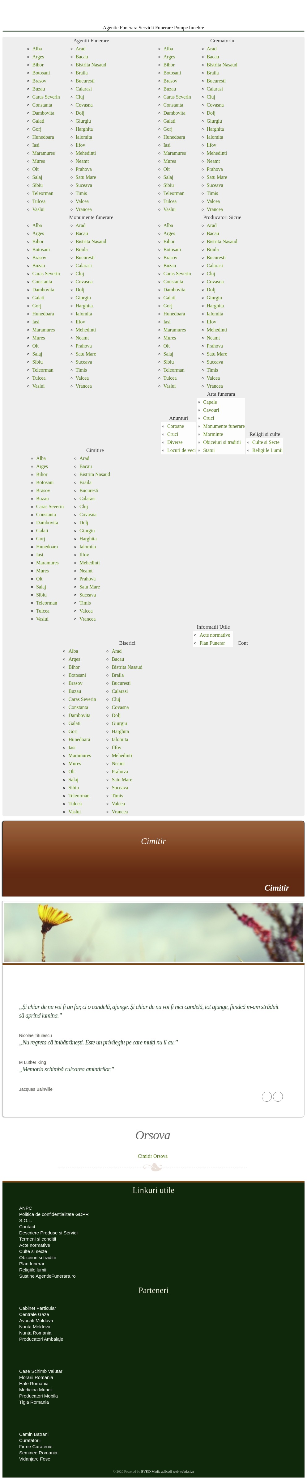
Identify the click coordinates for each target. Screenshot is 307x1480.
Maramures (43, 153)
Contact (27, 1226)
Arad (81, 48)
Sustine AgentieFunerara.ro (47, 1276)
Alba (37, 48)
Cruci (172, 434)
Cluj (80, 96)
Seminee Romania (38, 1452)
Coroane (175, 426)
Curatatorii (30, 1440)
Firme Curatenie (36, 1446)
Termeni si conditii (37, 1239)
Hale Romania (34, 1383)
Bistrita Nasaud (91, 64)
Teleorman (42, 193)
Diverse (175, 442)
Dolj (80, 113)
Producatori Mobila (38, 1395)
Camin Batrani (34, 1434)
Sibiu (37, 185)
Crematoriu (222, 41)
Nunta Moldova (34, 1326)
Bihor (38, 64)
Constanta (42, 105)
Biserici (127, 643)
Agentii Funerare (91, 41)
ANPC (25, 1208)
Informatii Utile (213, 627)
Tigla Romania (34, 1402)
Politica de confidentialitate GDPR (54, 1214)
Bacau (82, 56)
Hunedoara (43, 137)
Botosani (41, 72)
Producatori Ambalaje (41, 1339)
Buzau (38, 88)
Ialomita (84, 137)
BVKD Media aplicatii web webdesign (167, 1471)
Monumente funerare (91, 217)
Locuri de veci (181, 450)
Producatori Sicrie (222, 217)
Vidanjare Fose (34, 1458)
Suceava (84, 185)
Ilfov (80, 145)
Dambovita (43, 113)
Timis (81, 193)
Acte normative (214, 635)
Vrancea (84, 209)
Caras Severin (46, 96)
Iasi (36, 145)
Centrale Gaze (34, 1314)
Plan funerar (32, 1263)
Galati (38, 121)
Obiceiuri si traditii (222, 442)
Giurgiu (83, 121)
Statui (209, 450)
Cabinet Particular (37, 1308)
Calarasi (84, 88)
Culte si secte (33, 1251)
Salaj (37, 177)
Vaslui (38, 209)
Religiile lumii (32, 1269)
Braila (82, 72)
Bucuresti (85, 80)
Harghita (84, 129)
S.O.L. (25, 1220)
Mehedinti (86, 153)
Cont (243, 643)
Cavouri (211, 410)
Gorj (36, 129)
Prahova (84, 169)
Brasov (39, 80)
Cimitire (95, 450)
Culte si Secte (265, 442)
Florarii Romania (36, 1377)
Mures (38, 161)
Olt (35, 169)
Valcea (82, 201)
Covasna (84, 105)
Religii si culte (264, 434)
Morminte (213, 434)
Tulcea (39, 201)
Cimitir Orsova (153, 1156)
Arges (38, 56)
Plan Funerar (212, 643)
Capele (210, 402)
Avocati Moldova (36, 1320)
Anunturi (178, 418)
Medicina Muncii (36, 1389)
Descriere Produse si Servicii (49, 1232)
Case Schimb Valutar (40, 1371)
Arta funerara (221, 394)
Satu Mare (86, 177)
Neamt (82, 161)
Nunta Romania (35, 1332)
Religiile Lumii (267, 450)
